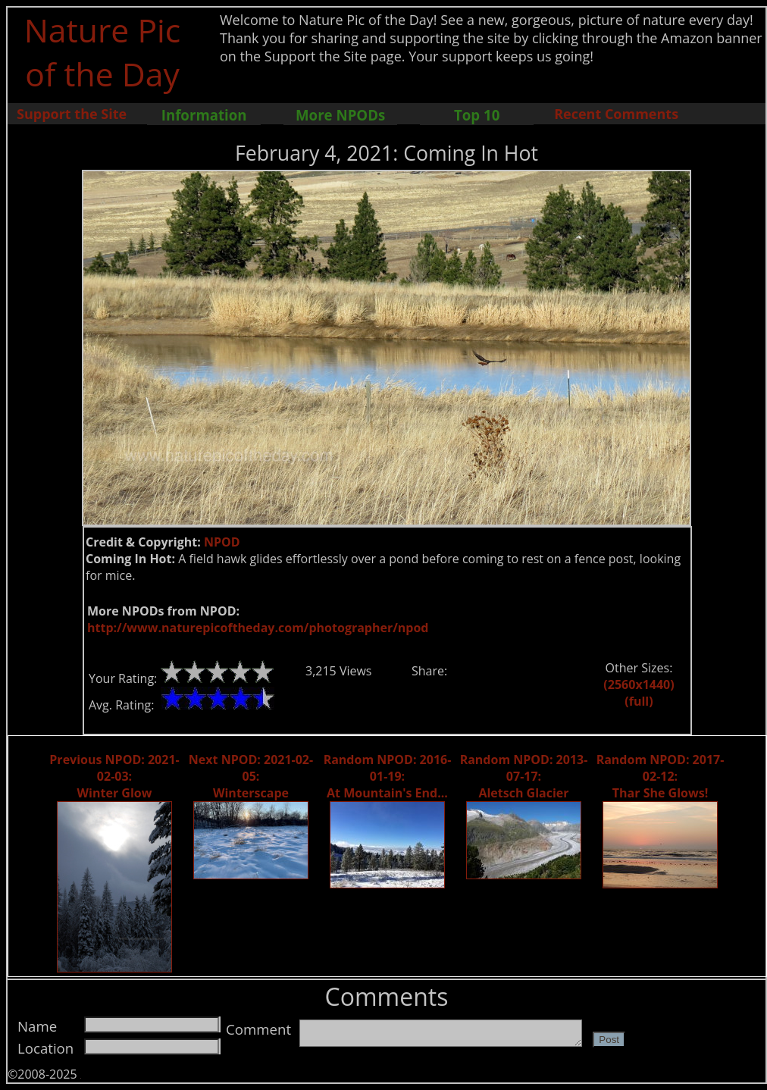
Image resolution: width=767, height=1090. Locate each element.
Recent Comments (616, 114)
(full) (639, 701)
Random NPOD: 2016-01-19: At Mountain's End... (388, 776)
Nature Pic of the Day (102, 52)
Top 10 (476, 114)
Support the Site (72, 114)
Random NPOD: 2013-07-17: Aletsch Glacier (524, 776)
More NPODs (340, 114)
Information (204, 114)
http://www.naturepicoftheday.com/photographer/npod (257, 627)
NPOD (222, 542)
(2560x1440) (638, 684)
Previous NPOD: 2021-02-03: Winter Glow (114, 776)
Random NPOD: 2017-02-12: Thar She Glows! (660, 776)
